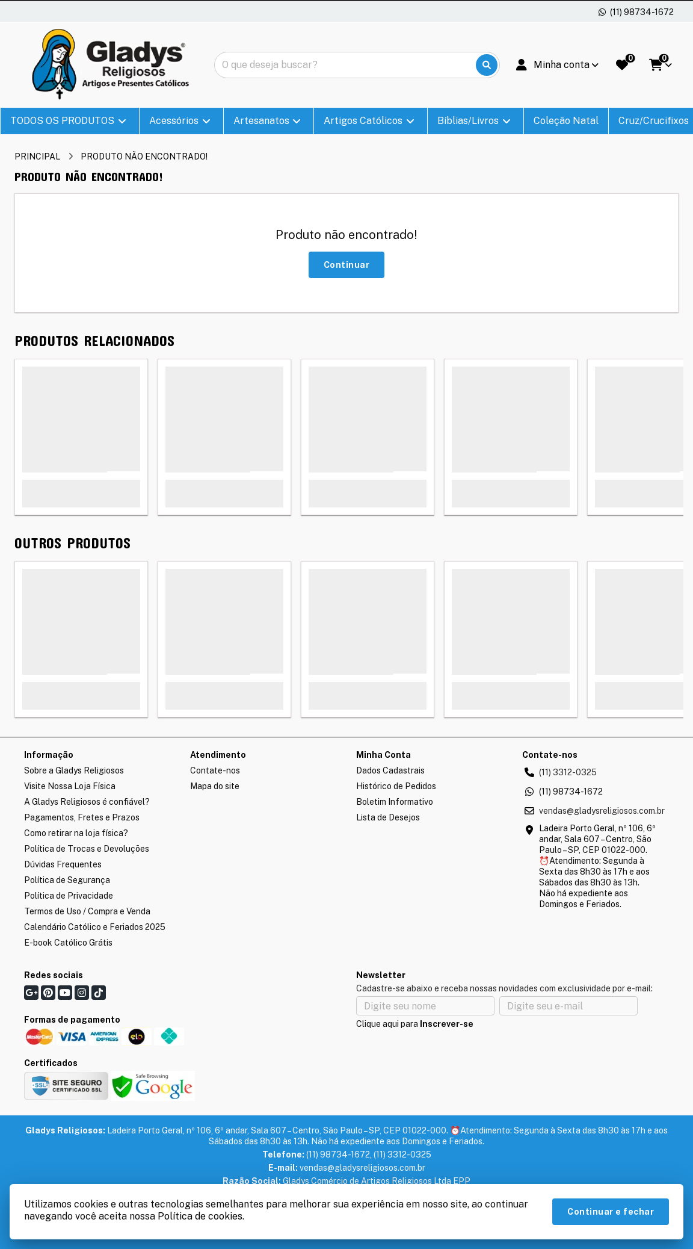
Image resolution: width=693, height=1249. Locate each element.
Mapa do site (214, 786)
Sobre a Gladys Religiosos (74, 770)
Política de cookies (200, 1216)
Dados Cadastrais (390, 770)
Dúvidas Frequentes (63, 864)
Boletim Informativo (394, 802)
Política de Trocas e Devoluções (86, 849)
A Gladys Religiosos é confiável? (87, 802)
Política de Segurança (67, 880)
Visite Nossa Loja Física (70, 786)
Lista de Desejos (388, 817)
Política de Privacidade (68, 895)
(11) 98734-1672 (571, 791)
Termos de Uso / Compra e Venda (87, 911)
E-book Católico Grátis (68, 942)
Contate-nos (215, 770)
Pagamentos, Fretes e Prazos (82, 817)
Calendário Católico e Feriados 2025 (94, 927)
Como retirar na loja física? (76, 833)
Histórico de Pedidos (396, 786)
